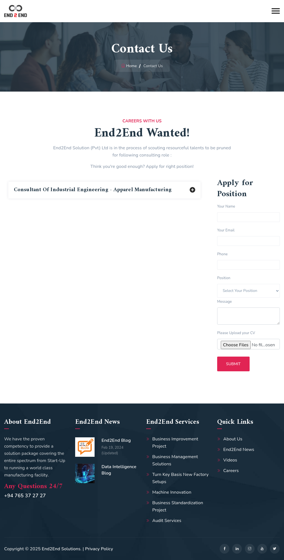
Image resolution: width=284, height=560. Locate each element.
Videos (230, 460)
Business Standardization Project (177, 506)
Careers (231, 471)
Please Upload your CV (236, 333)
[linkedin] (237, 549)
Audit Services (166, 521)
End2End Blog (116, 440)
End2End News (238, 450)
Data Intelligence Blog (119, 470)
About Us (232, 439)
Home (131, 66)
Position (223, 278)
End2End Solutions (61, 549)
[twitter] (275, 549)
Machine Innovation (171, 492)
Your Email (226, 230)
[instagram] (250, 549)
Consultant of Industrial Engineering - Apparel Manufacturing (92, 190)
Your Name (226, 206)
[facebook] (224, 549)
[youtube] (262, 549)
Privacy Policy (99, 549)
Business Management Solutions (175, 460)
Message (224, 301)
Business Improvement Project (175, 442)
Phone (222, 254)
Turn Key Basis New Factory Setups (180, 478)
